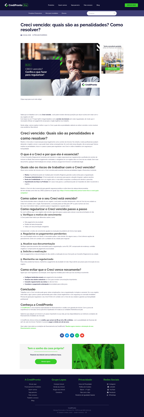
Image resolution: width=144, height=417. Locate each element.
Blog (98, 5)
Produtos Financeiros (35, 13)
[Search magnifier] (114, 13)
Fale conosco (88, 5)
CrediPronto (26, 307)
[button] (62, 335)
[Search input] (101, 13)
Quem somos (62, 5)
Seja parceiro (75, 5)
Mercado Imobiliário (52, 13)
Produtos (51, 5)
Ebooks (64, 13)
